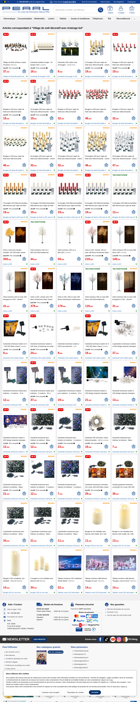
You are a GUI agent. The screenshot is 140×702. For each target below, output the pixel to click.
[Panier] (132, 10)
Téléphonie (98, 19)
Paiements (81, 609)
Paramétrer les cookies (75, 692)
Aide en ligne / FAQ (14, 609)
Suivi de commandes (89, 2)
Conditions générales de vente (16, 659)
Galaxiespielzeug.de (81, 651)
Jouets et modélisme (80, 19)
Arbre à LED (7, 264)
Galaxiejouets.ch (80, 654)
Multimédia (39, 19)
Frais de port (65, 2)
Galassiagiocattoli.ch (81, 661)
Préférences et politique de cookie (18, 665)
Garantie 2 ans (112, 612)
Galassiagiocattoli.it (81, 667)
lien (111, 680)
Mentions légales (12, 662)
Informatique (9, 19)
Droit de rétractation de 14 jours (118, 609)
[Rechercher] (100, 9)
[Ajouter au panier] (24, 71)
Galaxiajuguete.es (80, 664)
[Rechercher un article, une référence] (78, 10)
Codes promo (10, 669)
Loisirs (51, 19)
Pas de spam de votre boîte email (119, 615)
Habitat (63, 19)
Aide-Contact (105, 2)
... (134, 19)
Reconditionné (123, 19)
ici (126, 687)
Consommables (25, 19)
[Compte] (121, 10)
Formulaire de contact (15, 617)
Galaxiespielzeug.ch (81, 657)
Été (109, 19)
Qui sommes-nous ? (13, 652)
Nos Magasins (119, 2)
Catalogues (131, 2)
